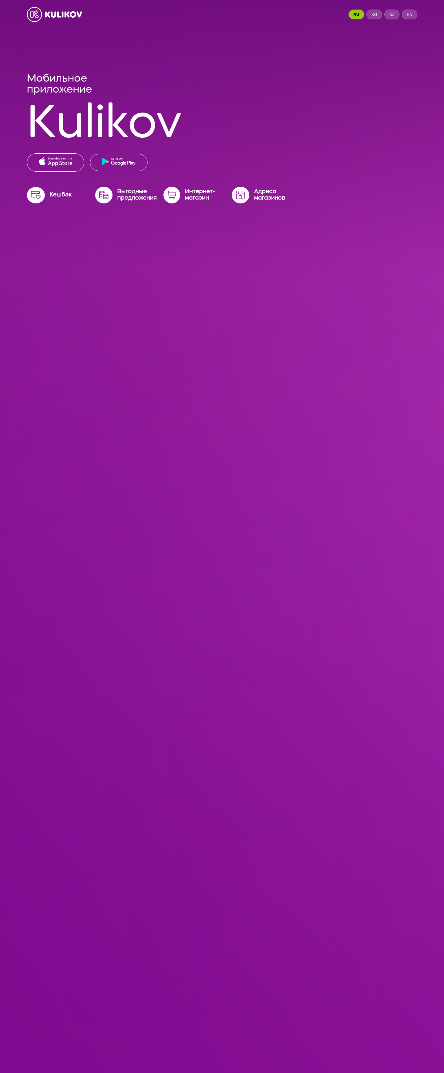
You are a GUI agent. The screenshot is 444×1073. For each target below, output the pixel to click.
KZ (392, 14)
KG (374, 14)
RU (356, 14)
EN (409, 14)
